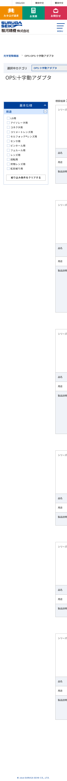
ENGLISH (20, 2)
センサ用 (16, 141)
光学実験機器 (11, 56)
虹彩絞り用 (17, 168)
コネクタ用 (17, 127)
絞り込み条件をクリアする (26, 177)
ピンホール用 (18, 145)
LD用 (13, 118)
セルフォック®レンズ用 (24, 136)
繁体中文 (59, 2)
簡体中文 (39, 2)
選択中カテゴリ (17, 68)
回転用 (14, 159)
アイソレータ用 (19, 122)
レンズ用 (16, 155)
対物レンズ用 (18, 164)
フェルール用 (18, 150)
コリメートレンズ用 (22, 132)
